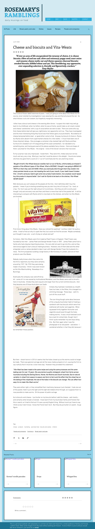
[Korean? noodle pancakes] (17, 465)
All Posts (7, 29)
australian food (35, 427)
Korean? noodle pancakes (16, 476)
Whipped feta (72, 476)
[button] (89, 29)
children (54, 427)
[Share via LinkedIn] (23, 438)
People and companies (71, 29)
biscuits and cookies (45, 427)
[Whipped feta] (78, 465)
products (20, 427)
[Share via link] (28, 438)
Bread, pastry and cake (27, 29)
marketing (27, 427)
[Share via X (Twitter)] (18, 438)
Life (14, 29)
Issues (49, 29)
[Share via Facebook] (14, 438)
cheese (15, 427)
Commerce (30, 431)
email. (37, 528)
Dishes (41, 29)
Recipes (57, 29)
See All (89, 454)
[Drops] (48, 465)
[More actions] (81, 42)
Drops (39, 476)
